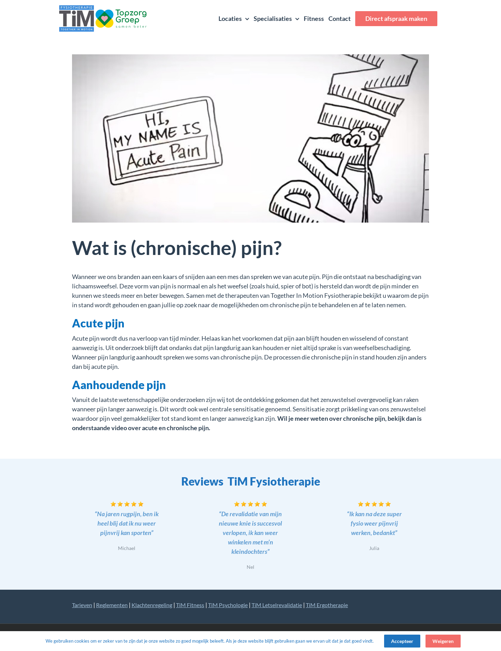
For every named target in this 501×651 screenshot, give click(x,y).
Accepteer (402, 641)
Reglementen (112, 605)
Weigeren (443, 641)
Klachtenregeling (152, 605)
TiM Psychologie (228, 605)
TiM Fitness (190, 605)
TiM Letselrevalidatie (277, 605)
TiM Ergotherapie (327, 605)
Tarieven (82, 605)
